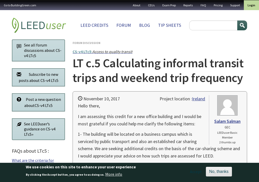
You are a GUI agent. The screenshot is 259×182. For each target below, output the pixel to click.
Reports (188, 5)
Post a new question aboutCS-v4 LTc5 (37, 102)
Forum (123, 25)
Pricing (218, 5)
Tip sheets (169, 25)
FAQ (203, 5)
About (136, 5)
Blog (144, 25)
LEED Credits (94, 25)
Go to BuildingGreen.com (20, 5)
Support (235, 5)
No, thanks (218, 173)
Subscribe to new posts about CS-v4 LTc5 (36, 77)
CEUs (151, 5)
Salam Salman (227, 121)
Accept (196, 173)
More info (113, 175)
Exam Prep (169, 5)
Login (251, 5)
